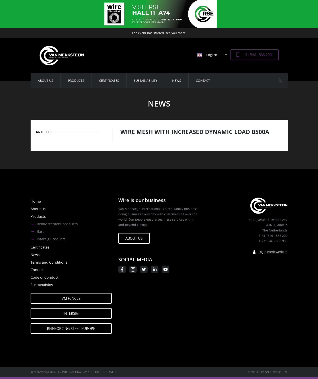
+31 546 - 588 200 (257, 54)
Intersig (71, 313)
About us (45, 80)
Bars (40, 231)
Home (36, 201)
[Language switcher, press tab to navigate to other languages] (214, 55)
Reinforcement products (57, 224)
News (176, 80)
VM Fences (71, 298)
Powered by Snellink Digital (268, 372)
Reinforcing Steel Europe (71, 328)
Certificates (109, 80)
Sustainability (145, 80)
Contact (203, 80)
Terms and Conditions (49, 262)
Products (76, 80)
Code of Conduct (45, 277)
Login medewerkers (272, 252)
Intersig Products (51, 239)
